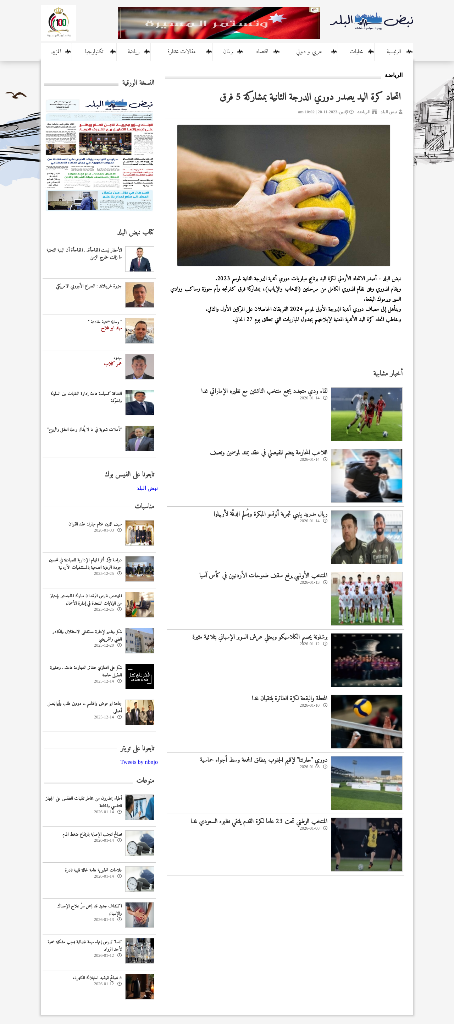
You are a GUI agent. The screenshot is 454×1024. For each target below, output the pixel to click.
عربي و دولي (309, 52)
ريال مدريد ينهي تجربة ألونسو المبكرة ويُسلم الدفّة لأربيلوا (270, 514)
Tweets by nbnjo (139, 762)
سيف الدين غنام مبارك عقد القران (95, 524)
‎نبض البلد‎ (147, 488)
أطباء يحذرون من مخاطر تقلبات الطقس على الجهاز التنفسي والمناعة (84, 802)
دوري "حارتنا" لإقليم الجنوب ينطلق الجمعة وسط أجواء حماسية (263, 760)
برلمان (228, 52)
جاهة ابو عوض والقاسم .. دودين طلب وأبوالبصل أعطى (85, 707)
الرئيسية (394, 52)
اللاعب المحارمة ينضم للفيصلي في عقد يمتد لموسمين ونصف (268, 452)
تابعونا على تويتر (137, 749)
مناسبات (144, 507)
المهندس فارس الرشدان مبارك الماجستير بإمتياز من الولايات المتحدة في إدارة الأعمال (86, 600)
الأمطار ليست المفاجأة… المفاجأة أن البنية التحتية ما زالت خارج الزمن (84, 254)
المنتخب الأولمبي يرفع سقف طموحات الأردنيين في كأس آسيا (263, 575)
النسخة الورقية (138, 83)
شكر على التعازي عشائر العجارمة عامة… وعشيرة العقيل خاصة (86, 671)
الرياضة (363, 111)
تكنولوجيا (94, 52)
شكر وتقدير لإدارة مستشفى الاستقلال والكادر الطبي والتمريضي (87, 635)
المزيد (56, 52)
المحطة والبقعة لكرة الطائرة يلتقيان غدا (289, 698)
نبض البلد (389, 111)
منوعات (145, 781)
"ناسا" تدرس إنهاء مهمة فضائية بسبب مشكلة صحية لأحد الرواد (85, 946)
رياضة (134, 52)
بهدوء (118, 358)
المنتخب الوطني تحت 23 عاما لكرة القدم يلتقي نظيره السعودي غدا (258, 821)
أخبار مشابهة (388, 374)
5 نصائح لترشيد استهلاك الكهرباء (97, 978)
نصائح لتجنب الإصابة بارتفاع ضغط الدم (92, 834)
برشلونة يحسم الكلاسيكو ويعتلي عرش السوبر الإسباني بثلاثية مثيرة (259, 637)
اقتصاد (261, 52)
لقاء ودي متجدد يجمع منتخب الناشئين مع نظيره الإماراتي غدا (264, 391)
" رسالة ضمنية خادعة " (105, 322)
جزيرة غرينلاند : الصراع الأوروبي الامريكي (89, 286)
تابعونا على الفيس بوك (129, 475)
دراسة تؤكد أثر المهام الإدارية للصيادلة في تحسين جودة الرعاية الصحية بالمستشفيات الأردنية (85, 564)
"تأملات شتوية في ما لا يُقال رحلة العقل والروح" (84, 430)
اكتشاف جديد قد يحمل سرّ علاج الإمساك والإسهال (89, 910)
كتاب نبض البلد (135, 233)
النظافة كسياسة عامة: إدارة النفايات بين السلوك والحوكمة (86, 397)
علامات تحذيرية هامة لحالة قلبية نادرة (93, 870)
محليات (356, 52)
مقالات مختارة (181, 52)
